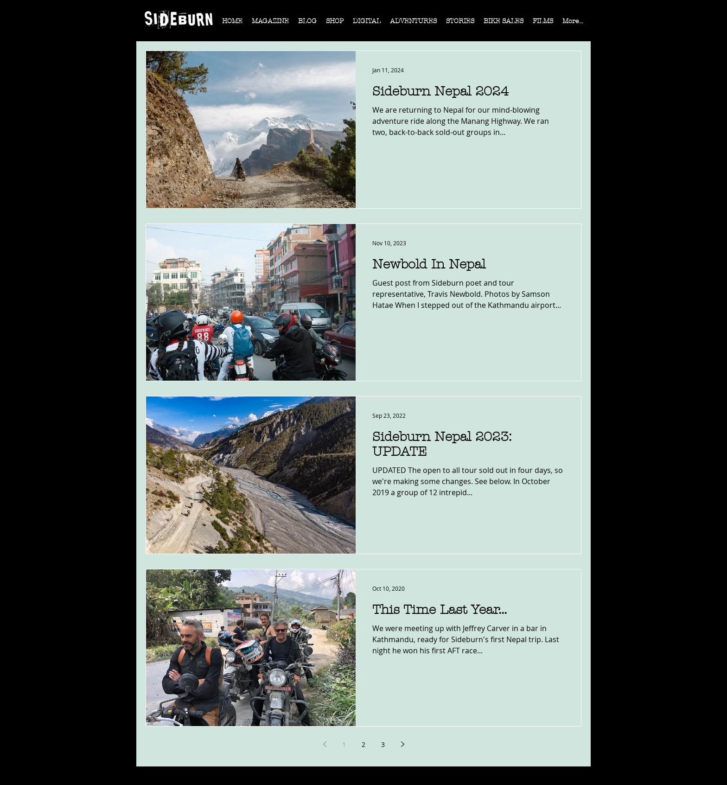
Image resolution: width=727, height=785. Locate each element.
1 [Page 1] (344, 744)
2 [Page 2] (363, 744)
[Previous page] (324, 744)
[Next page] (402, 744)
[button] (270, 24)
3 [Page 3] (383, 744)
